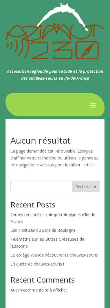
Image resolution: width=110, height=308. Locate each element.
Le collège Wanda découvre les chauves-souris (54, 255)
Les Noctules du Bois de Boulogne (43, 230)
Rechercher (85, 186)
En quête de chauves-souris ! (37, 264)
